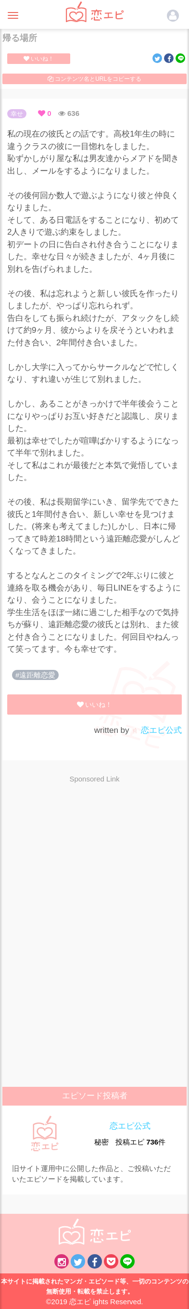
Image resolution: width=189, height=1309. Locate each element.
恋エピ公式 (156, 730)
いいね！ (39, 58)
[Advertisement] (95, 860)
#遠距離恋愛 (35, 675)
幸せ (17, 113)
